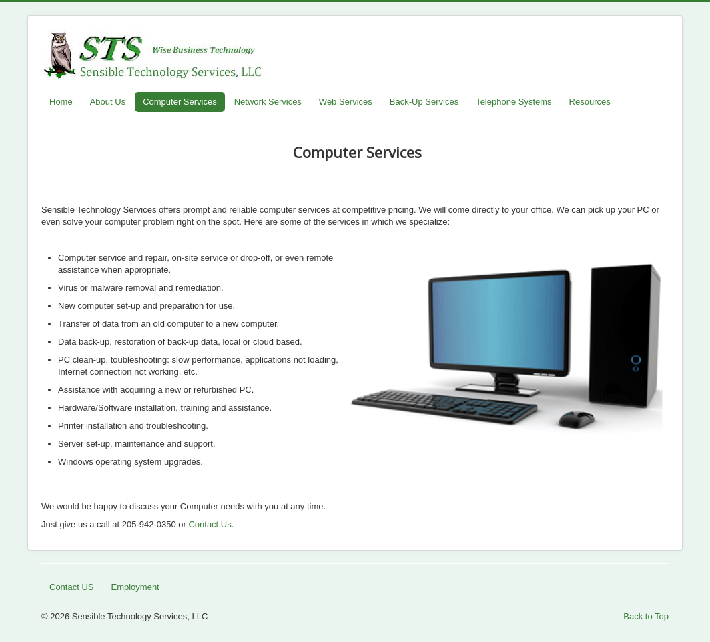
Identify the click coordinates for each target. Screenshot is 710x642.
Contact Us (209, 524)
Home (61, 102)
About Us (107, 102)
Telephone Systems (513, 102)
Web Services (345, 102)
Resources (590, 102)
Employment (135, 587)
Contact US (71, 587)
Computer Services (180, 102)
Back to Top (646, 616)
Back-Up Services (424, 102)
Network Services (268, 102)
